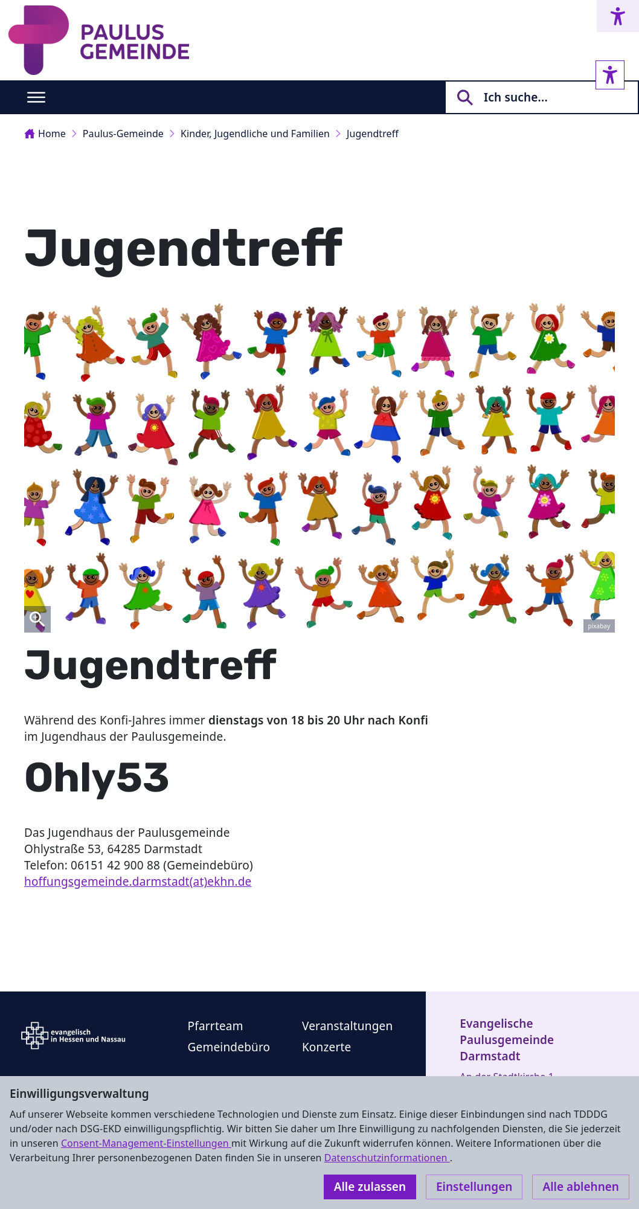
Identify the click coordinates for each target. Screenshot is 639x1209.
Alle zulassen (370, 1186)
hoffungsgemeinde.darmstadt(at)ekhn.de (138, 881)
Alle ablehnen (580, 1186)
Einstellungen (474, 1186)
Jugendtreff (373, 133)
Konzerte (327, 1047)
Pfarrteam (215, 1026)
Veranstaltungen (347, 1026)
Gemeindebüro (229, 1047)
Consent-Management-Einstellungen (146, 1143)
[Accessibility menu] (618, 16)
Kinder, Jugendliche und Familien (255, 133)
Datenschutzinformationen (387, 1157)
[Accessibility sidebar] (610, 74)
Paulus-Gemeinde (123, 133)
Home (45, 133)
